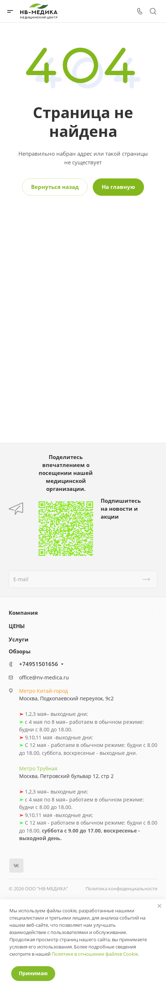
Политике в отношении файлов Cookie (95, 954)
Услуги (19, 639)
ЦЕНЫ (17, 626)
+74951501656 (38, 663)
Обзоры (20, 651)
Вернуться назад (55, 186)
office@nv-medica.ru (44, 677)
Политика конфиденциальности (121, 888)
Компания (23, 612)
